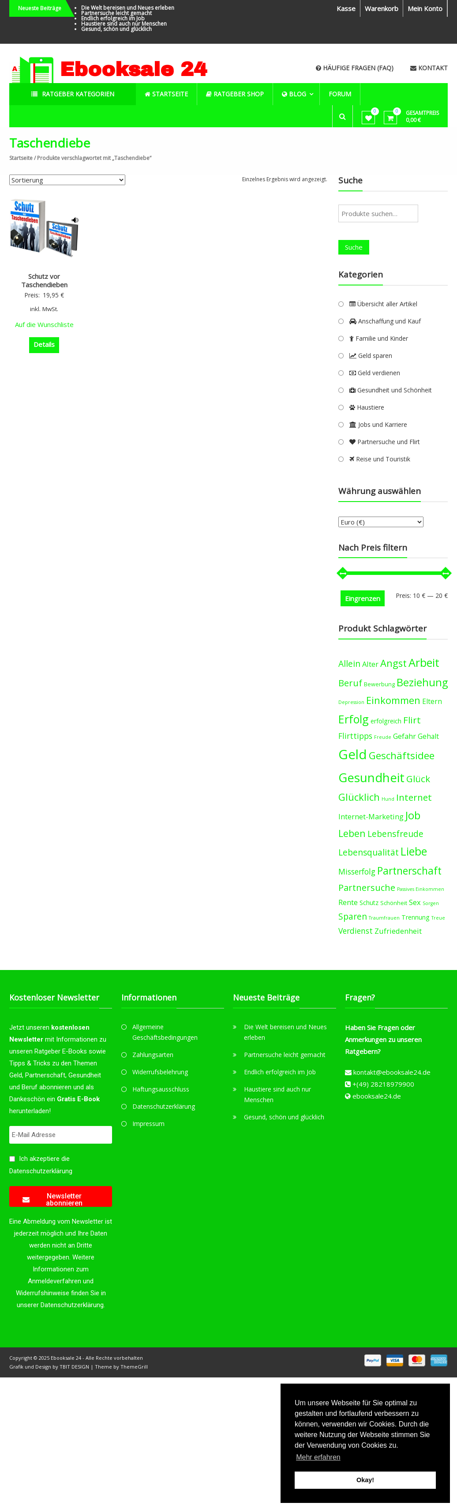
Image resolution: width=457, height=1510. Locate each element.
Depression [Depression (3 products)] (351, 702)
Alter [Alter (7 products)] (370, 664)
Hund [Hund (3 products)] (388, 799)
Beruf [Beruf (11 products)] (350, 683)
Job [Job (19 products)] (412, 815)
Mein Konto (425, 8)
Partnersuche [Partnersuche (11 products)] (366, 888)
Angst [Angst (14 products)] (393, 663)
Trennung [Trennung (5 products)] (415, 917)
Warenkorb (381, 8)
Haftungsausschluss (160, 1089)
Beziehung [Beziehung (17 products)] (422, 682)
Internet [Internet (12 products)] (414, 797)
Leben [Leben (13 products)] (352, 833)
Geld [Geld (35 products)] (352, 754)
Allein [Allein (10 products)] (349, 663)
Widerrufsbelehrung (160, 1072)
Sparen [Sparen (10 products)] (352, 916)
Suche (354, 247)
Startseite (21, 158)
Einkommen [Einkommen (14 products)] (393, 700)
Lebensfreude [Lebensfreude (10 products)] (395, 834)
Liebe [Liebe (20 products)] (414, 851)
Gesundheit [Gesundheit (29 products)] (371, 777)
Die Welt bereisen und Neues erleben (127, 7)
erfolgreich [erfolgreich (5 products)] (386, 721)
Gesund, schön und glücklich (116, 29)
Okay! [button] (365, 1479)
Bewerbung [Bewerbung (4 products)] (379, 684)
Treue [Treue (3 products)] (438, 918)
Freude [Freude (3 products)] (382, 737)
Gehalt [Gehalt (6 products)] (428, 736)
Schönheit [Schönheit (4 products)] (393, 903)
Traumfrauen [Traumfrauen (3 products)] (384, 918)
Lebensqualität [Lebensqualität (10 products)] (368, 852)
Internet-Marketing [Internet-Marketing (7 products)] (371, 816)
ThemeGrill (134, 1366)
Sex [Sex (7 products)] (415, 902)
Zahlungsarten (152, 1054)
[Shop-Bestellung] (67, 180)
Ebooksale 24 (133, 69)
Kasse (346, 8)
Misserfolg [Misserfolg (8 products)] (356, 871)
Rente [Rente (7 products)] (348, 902)
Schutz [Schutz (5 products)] (369, 902)
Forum (340, 94)
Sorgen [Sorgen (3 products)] (431, 903)
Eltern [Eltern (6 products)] (432, 701)
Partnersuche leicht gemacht (116, 13)
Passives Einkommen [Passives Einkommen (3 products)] (420, 889)
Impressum (148, 1123)
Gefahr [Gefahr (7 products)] (404, 736)
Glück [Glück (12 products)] (418, 778)
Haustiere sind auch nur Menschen (124, 23)
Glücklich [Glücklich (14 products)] (359, 797)
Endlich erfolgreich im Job (113, 18)
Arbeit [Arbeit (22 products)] (423, 662)
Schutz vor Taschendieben (44, 280)
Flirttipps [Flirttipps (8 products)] (355, 735)
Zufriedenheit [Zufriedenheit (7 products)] (398, 931)
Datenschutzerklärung (40, 1171)
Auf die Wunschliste (44, 324)
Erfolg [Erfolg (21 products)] (353, 718)
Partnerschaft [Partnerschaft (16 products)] (409, 871)
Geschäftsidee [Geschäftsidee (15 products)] (402, 755)
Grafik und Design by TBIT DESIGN (49, 1366)
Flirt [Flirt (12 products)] (412, 720)
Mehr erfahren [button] (318, 1457)
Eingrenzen (362, 598)
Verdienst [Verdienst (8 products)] (355, 930)
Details (44, 344)
